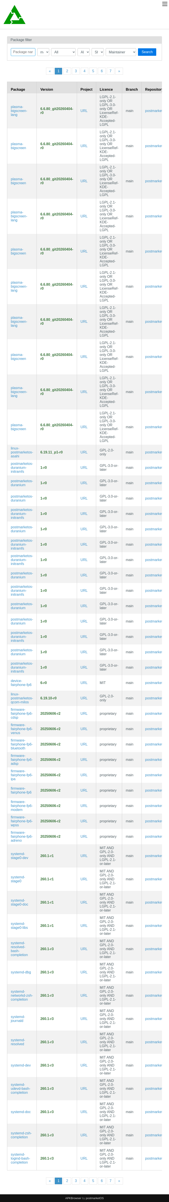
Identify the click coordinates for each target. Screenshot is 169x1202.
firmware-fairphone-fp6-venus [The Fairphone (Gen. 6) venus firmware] (22, 729)
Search (147, 52)
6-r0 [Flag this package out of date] (43, 683)
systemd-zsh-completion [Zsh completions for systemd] (21, 1135)
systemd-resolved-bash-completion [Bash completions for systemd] (19, 949)
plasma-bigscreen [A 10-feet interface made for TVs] (18, 146)
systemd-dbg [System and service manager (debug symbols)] (21, 972)
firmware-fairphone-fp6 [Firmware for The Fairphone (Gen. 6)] (21, 790)
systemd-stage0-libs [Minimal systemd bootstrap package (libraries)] (19, 925)
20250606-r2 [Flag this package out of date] (50, 713)
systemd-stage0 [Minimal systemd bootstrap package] (18, 879)
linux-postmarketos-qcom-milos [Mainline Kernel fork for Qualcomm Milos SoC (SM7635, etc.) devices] (22, 698)
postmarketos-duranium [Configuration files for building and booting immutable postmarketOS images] (22, 483)
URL (84, 111)
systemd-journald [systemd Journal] (18, 1019)
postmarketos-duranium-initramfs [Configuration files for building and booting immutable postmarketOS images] (22, 467)
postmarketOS (95, 1198)
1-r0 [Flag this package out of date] (43, 467)
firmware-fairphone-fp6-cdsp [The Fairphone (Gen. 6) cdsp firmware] (22, 713)
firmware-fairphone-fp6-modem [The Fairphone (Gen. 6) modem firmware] (22, 806)
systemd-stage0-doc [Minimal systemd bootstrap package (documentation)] (19, 902)
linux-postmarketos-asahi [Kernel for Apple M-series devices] (22, 452)
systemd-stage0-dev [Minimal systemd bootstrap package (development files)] (19, 856)
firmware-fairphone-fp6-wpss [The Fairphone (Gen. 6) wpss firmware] (22, 821)
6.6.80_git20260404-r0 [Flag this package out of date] (56, 111)
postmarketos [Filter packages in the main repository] (155, 111)
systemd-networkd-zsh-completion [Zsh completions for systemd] (22, 995)
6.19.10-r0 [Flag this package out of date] (48, 698)
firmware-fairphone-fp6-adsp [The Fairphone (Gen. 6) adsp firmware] (22, 759)
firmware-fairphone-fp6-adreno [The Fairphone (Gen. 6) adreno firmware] (22, 836)
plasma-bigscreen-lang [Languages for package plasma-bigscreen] (19, 111)
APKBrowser (73, 1198)
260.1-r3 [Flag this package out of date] (47, 949)
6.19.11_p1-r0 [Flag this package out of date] (51, 452)
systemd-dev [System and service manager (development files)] (21, 1065)
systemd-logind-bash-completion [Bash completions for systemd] (20, 1158)
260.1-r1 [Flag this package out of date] (47, 856)
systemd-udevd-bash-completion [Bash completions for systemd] (20, 1088)
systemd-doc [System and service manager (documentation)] (21, 1112)
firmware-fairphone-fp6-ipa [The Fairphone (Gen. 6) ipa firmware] (22, 775)
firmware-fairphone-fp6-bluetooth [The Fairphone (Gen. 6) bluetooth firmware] (22, 744)
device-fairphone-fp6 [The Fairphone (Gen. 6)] (21, 683)
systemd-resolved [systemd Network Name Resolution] (18, 1042)
